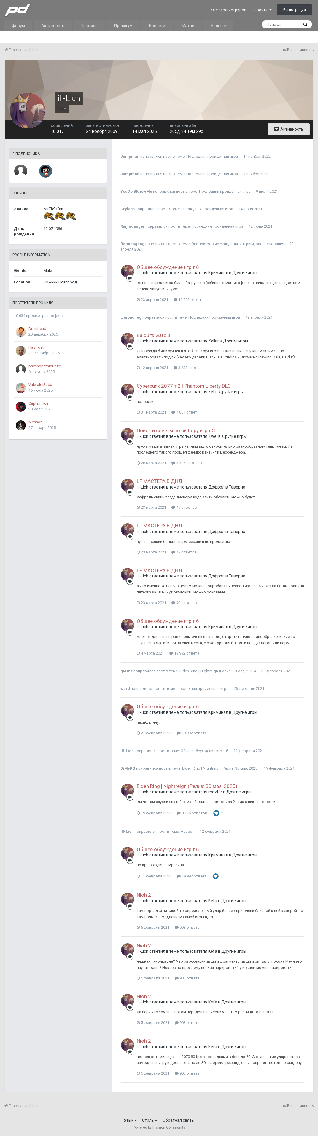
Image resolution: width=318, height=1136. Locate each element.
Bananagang (132, 244)
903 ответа (187, 927)
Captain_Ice (38, 403)
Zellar (213, 341)
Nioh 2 (144, 895)
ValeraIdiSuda (40, 384)
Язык (130, 1120)
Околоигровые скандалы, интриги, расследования (237, 244)
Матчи (188, 25)
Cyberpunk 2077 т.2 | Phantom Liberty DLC (184, 386)
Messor (35, 422)
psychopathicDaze (44, 366)
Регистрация (294, 9)
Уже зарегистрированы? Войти (241, 10)
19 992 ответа (188, 299)
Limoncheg (130, 317)
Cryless (127, 209)
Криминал (218, 272)
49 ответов (184, 507)
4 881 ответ (184, 412)
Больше (218, 25)
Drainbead (37, 328)
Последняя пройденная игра (212, 156)
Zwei (212, 436)
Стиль (149, 1120)
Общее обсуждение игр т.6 (168, 267)
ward (125, 688)
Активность (52, 25)
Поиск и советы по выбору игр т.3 (176, 430)
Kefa (212, 900)
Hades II (188, 831)
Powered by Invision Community (159, 1127)
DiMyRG (127, 768)
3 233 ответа (187, 368)
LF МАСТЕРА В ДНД (159, 481)
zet (211, 391)
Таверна (237, 487)
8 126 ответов (192, 813)
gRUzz (126, 671)
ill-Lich (142, 272)
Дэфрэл (216, 487)
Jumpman (129, 156)
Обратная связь (178, 1120)
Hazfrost (36, 347)
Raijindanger (132, 226)
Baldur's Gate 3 (153, 335)
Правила (89, 25)
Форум (18, 25)
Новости (157, 25)
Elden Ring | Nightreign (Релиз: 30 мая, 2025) (217, 671)
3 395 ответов (186, 463)
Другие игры (244, 272)
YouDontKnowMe (136, 191)
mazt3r (215, 791)
